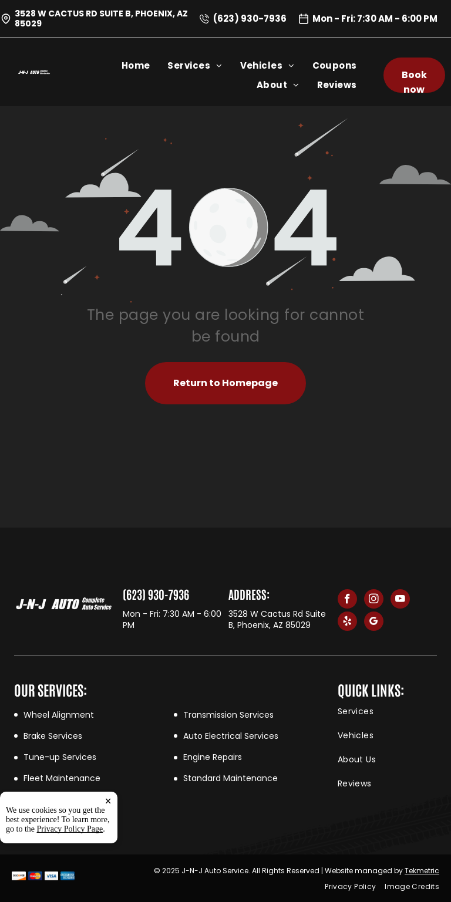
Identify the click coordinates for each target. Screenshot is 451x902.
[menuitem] (145, 65)
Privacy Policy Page (70, 829)
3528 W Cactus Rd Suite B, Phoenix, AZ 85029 (101, 18)
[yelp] (347, 623)
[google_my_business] (373, 623)
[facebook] (347, 600)
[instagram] (373, 600)
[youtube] (400, 600)
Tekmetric (422, 871)
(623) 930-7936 (250, 18)
